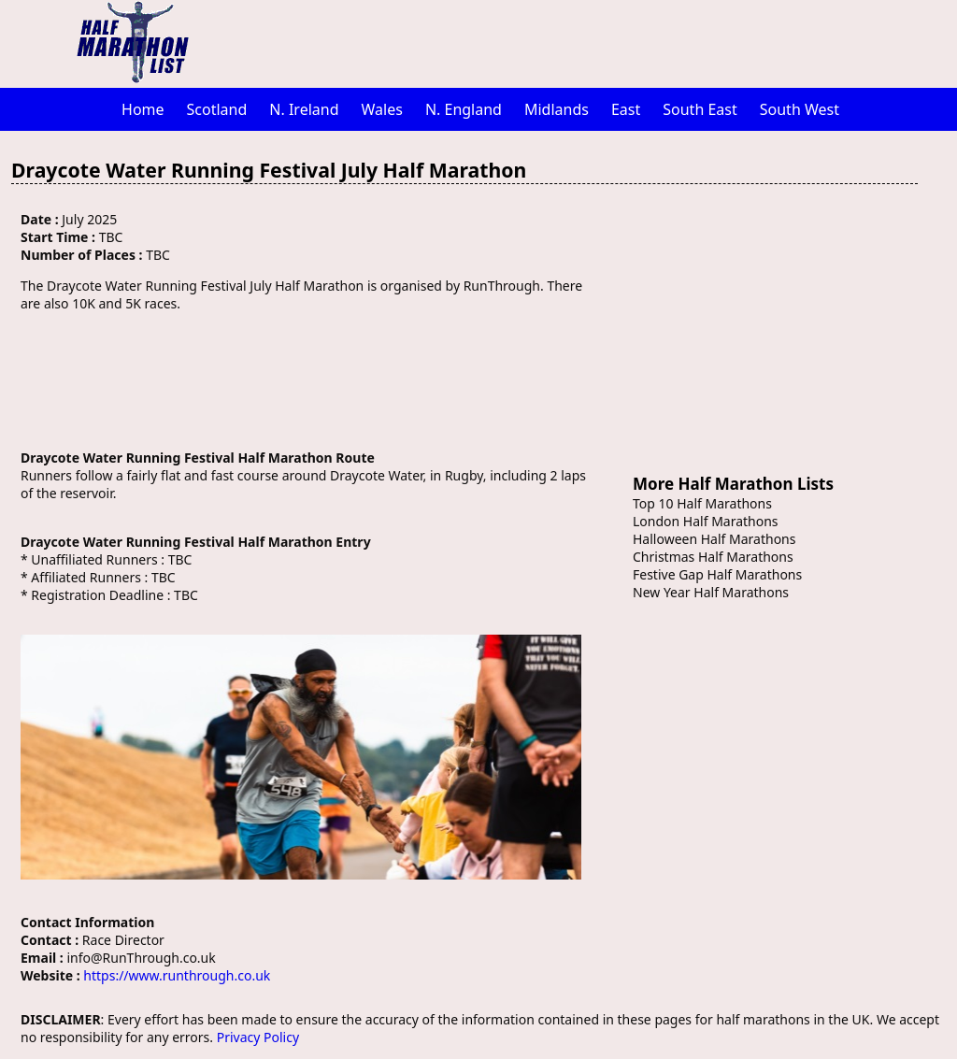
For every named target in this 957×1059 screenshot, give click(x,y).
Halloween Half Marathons (714, 539)
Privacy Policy (258, 1037)
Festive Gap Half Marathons (717, 574)
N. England (463, 109)
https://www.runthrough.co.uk (176, 975)
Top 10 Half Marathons (702, 503)
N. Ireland (303, 109)
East (625, 109)
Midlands (556, 109)
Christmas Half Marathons (713, 556)
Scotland (217, 109)
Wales (382, 109)
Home (142, 109)
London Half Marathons (705, 521)
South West (799, 109)
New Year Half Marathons (711, 592)
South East (700, 109)
